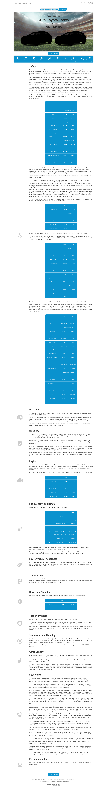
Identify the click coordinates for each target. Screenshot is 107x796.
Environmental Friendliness (62, 62)
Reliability (36, 62)
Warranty (27, 62)
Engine (44, 62)
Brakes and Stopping (80, 62)
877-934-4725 (90, 5)
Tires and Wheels (89, 62)
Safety (18, 62)
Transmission (71, 62)
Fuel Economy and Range (53, 62)
